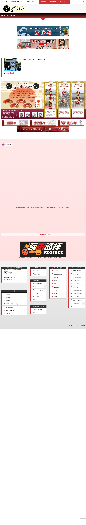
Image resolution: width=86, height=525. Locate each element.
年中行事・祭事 (37, 309)
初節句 (54, 284)
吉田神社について (16, 2)
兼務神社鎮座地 (8, 307)
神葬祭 (35, 312)
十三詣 (54, 290)
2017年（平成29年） (76, 300)
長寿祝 (54, 297)
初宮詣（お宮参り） (57, 274)
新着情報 (7, 294)
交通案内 (43, 2)
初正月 (54, 280)
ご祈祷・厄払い (31, 2)
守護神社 (36, 300)
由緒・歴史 (36, 274)
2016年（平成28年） (75, 305)
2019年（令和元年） (76, 290)
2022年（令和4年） (76, 280)
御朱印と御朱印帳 (9, 310)
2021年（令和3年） (76, 284)
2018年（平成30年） (76, 297)
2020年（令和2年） (76, 287)
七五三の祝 (55, 287)
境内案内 (53, 2)
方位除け (36, 296)
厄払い (35, 293)
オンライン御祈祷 (38, 290)
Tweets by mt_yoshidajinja (37, 145)
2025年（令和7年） (76, 271)
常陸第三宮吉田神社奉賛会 (11, 304)
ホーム (5, 2)
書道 (12, 73)
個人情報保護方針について (10, 279)
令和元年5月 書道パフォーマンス (34, 59)
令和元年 (8, 73)
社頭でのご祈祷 (37, 283)
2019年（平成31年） (76, 293)
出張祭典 (36, 287)
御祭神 (35, 271)
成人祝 (54, 293)
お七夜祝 (55, 271)
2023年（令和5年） (76, 277)
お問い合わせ (63, 2)
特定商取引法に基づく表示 (10, 278)
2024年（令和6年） (76, 274)
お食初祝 (55, 277)
